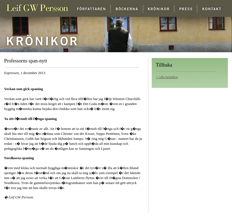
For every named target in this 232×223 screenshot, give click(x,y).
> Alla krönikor (167, 77)
